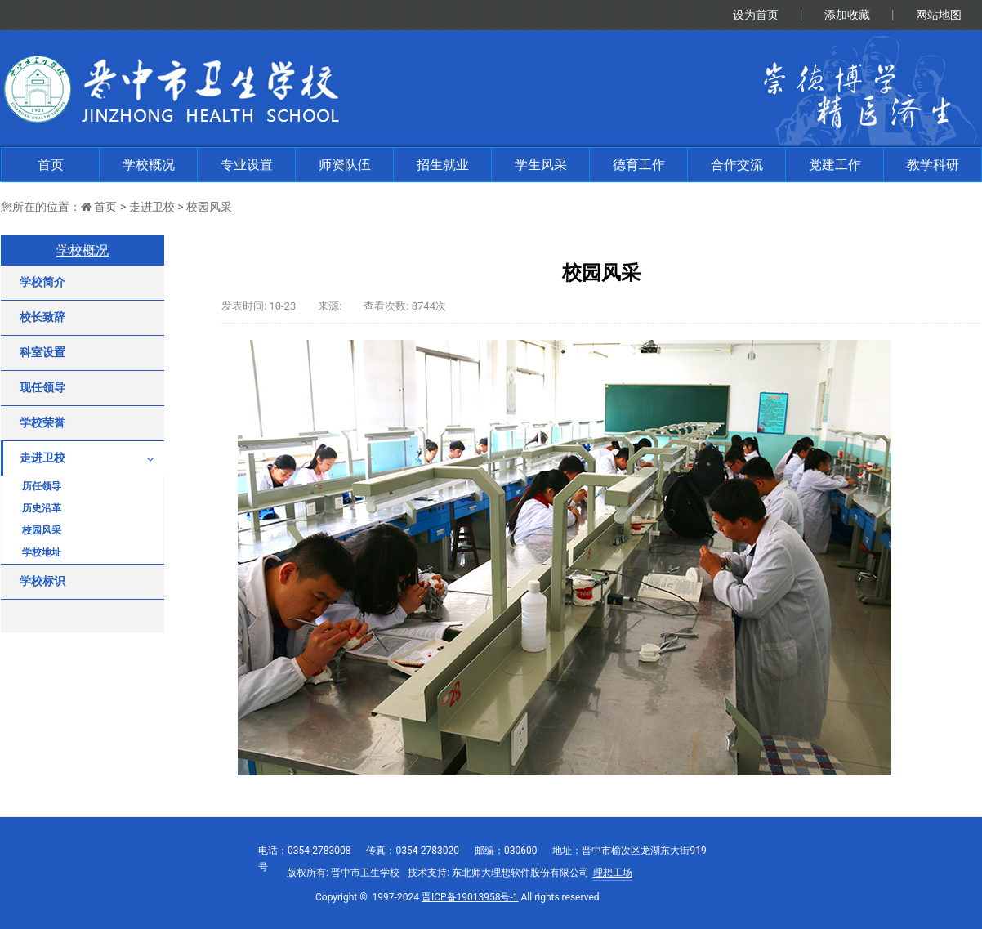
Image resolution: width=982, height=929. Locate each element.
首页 (51, 164)
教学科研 (933, 164)
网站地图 (939, 14)
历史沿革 (41, 508)
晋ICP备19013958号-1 (470, 897)
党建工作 (835, 164)
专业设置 (247, 164)
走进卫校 (152, 206)
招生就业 (443, 164)
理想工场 (612, 872)
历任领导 (41, 486)
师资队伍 (345, 164)
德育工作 (639, 164)
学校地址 (41, 552)
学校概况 (149, 164)
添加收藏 (847, 14)
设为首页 (756, 14)
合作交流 (737, 164)
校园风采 (209, 206)
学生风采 (541, 164)
